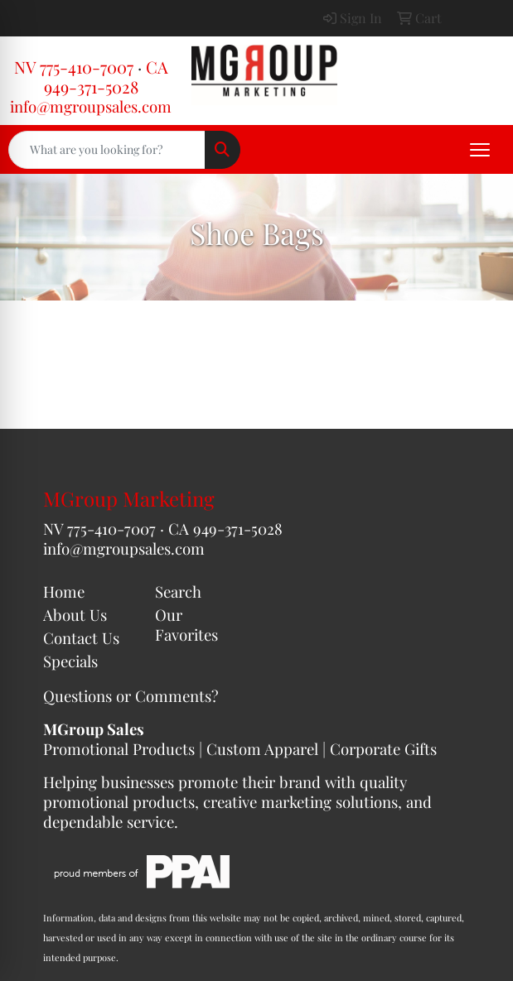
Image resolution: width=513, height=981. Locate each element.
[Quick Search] (107, 150)
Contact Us (81, 638)
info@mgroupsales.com (91, 106)
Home (64, 591)
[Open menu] (479, 149)
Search (178, 591)
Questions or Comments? (131, 695)
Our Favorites (186, 624)
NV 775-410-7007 (73, 66)
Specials (70, 661)
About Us (75, 614)
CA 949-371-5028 (106, 76)
